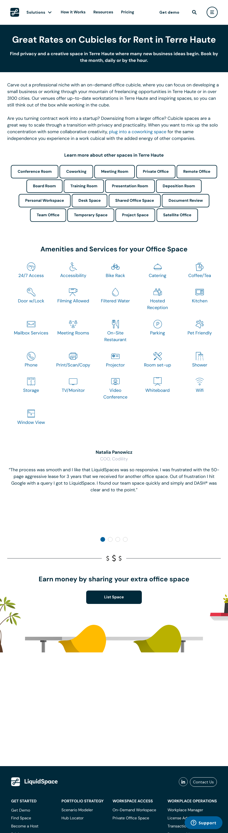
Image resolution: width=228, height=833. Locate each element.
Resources (103, 12)
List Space (114, 597)
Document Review (185, 200)
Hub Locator (72, 818)
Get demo (169, 12)
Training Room (83, 186)
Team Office (48, 215)
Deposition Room (179, 186)
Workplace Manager (185, 810)
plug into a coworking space (138, 132)
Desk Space (89, 200)
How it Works (73, 12)
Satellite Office (177, 215)
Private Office (156, 171)
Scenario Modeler (77, 810)
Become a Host (24, 826)
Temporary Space (91, 215)
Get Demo (20, 810)
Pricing (127, 12)
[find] (194, 12)
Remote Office (196, 171)
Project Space (135, 215)
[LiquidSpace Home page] (14, 12)
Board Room (44, 186)
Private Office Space (131, 818)
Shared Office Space (134, 200)
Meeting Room (114, 171)
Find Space (21, 818)
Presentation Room (130, 186)
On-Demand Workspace (134, 810)
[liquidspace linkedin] (183, 782)
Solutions (35, 12)
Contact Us (203, 782)
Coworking (76, 171)
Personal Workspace (44, 200)
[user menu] (212, 12)
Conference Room (34, 171)
